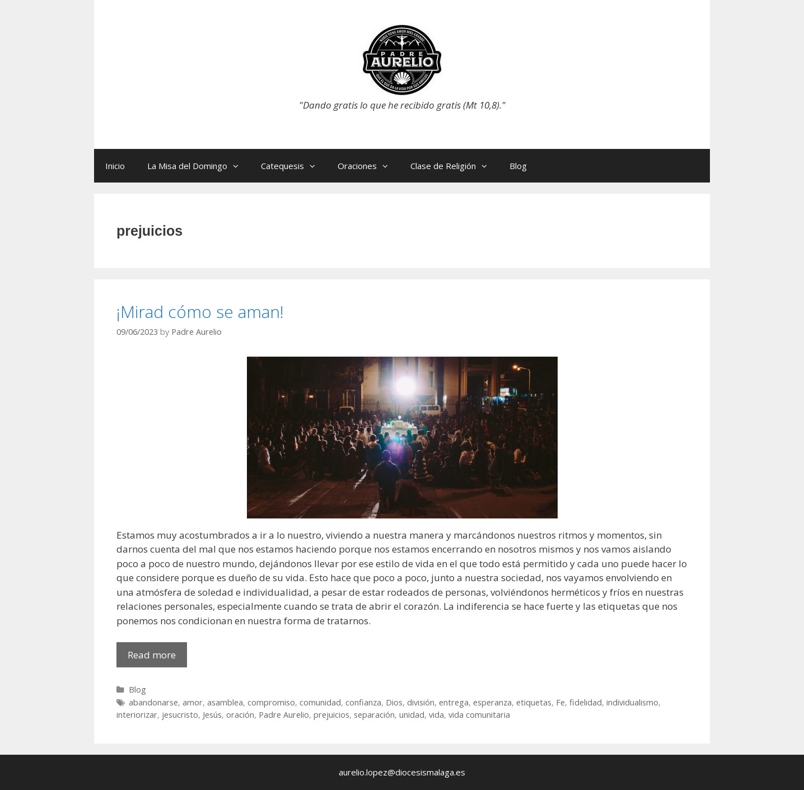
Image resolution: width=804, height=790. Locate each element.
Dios (394, 702)
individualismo (632, 702)
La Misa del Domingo (198, 166)
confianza (363, 702)
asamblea (225, 702)
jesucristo (180, 714)
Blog (518, 165)
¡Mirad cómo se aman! (200, 311)
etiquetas (533, 702)
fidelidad (585, 702)
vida (436, 714)
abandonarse (153, 702)
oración (240, 714)
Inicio (115, 165)
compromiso (271, 702)
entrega (454, 702)
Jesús (212, 714)
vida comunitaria (479, 714)
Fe (560, 702)
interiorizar (136, 714)
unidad (411, 714)
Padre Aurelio (284, 714)
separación (374, 714)
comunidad (320, 702)
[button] (238, 166)
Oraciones (368, 166)
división (420, 702)
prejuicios (331, 714)
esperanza (492, 702)
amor (193, 702)
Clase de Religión (454, 166)
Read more (157, 657)
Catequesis (293, 166)
